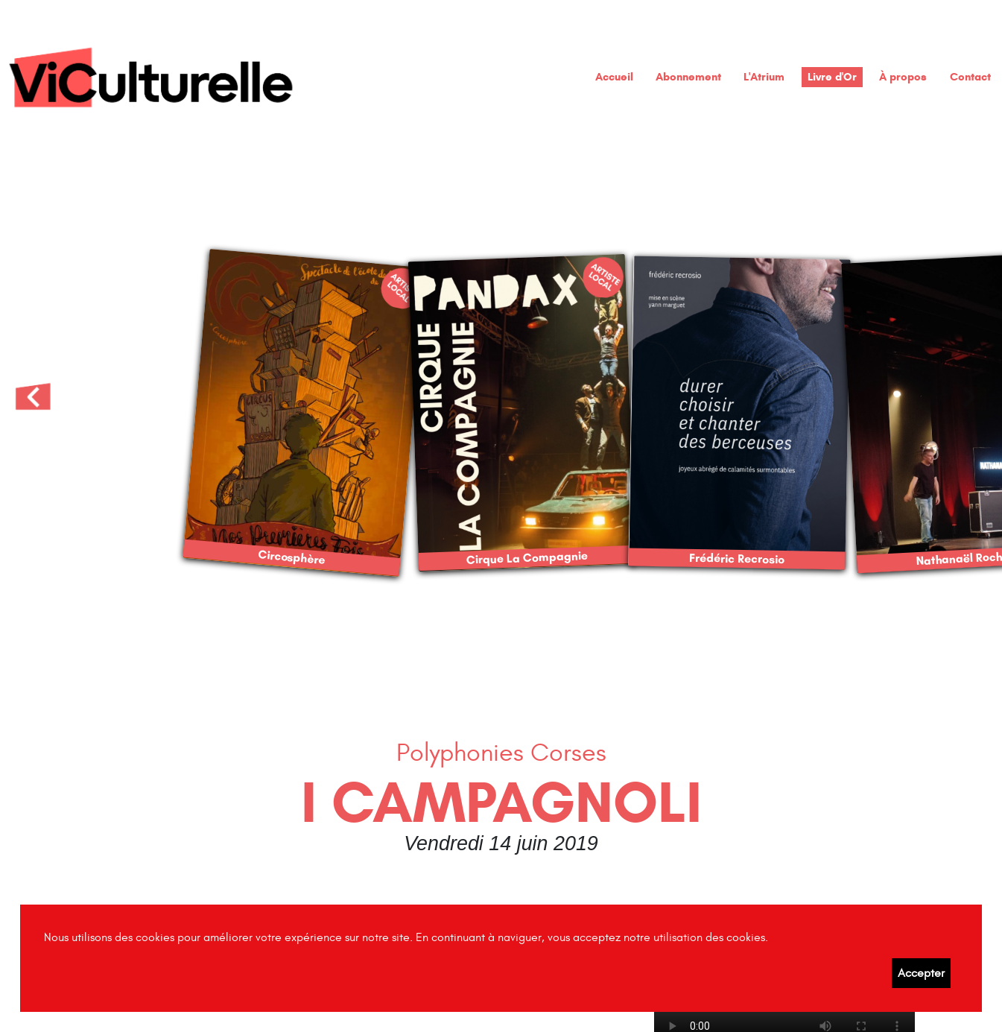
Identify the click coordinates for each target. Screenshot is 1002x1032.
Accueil (614, 76)
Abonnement (688, 76)
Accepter (921, 973)
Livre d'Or (832, 76)
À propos (903, 76)
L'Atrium (763, 76)
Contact (970, 76)
